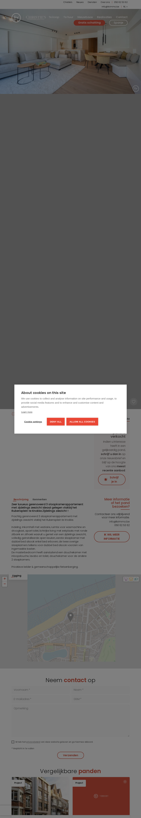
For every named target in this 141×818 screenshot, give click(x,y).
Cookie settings (33, 421)
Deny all (56, 421)
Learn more (26, 412)
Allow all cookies (82, 421)
